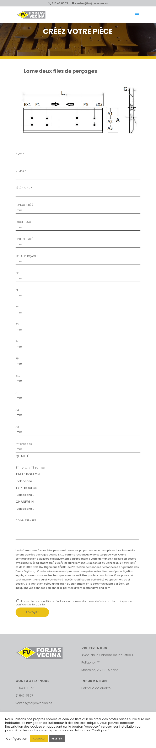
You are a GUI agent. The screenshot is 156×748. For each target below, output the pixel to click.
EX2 (78, 378)
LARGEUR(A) (78, 224)
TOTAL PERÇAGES (78, 259)
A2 (78, 412)
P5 (78, 361)
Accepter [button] (39, 739)
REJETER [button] (57, 739)
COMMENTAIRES (77, 530)
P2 (78, 310)
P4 (78, 344)
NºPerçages (78, 446)
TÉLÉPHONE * (78, 190)
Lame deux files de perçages (60, 71)
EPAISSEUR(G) (78, 241)
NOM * (78, 156)
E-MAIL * (78, 173)
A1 (78, 395)
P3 (78, 327)
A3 (78, 429)
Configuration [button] (16, 739)
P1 (78, 293)
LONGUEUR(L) (78, 207)
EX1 (78, 276)
